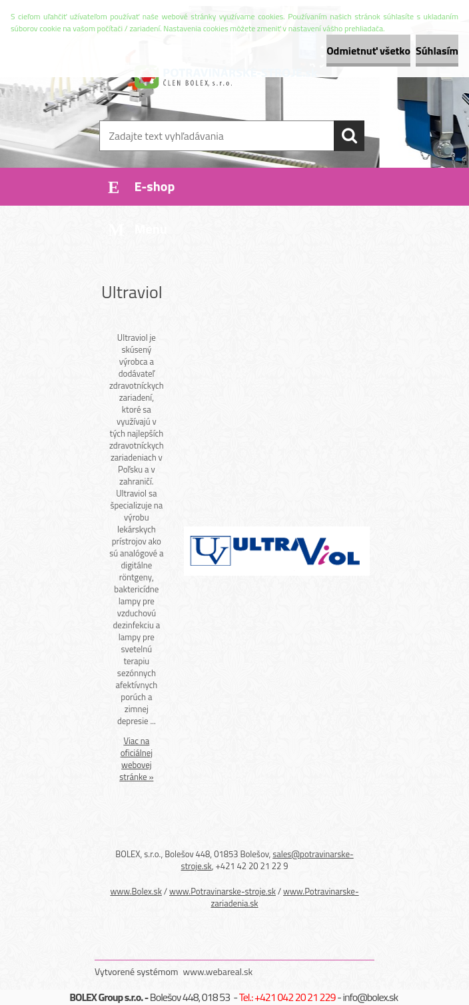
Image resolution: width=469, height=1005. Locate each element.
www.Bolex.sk (136, 891)
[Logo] (226, 77)
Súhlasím (437, 51)
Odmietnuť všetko (368, 51)
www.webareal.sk (218, 971)
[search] (349, 135)
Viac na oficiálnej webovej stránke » (136, 758)
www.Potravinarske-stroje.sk (222, 891)
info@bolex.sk (370, 997)
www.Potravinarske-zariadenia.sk (284, 897)
